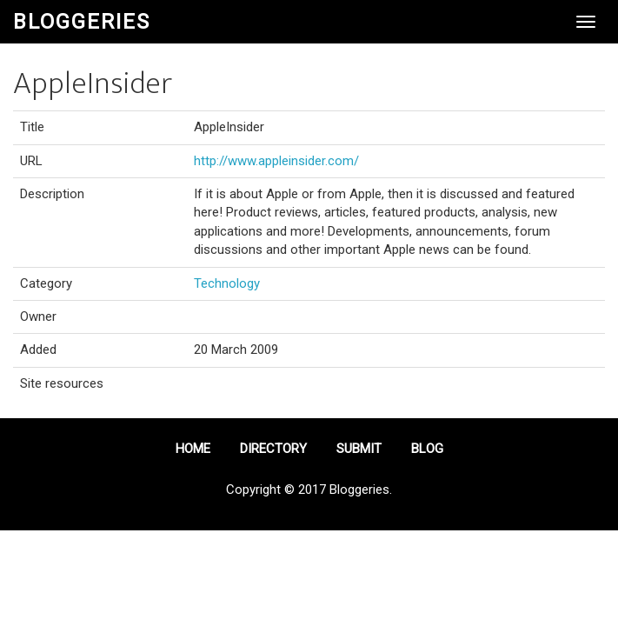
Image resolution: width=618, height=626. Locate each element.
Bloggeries (81, 22)
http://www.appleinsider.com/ (276, 161)
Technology (227, 283)
